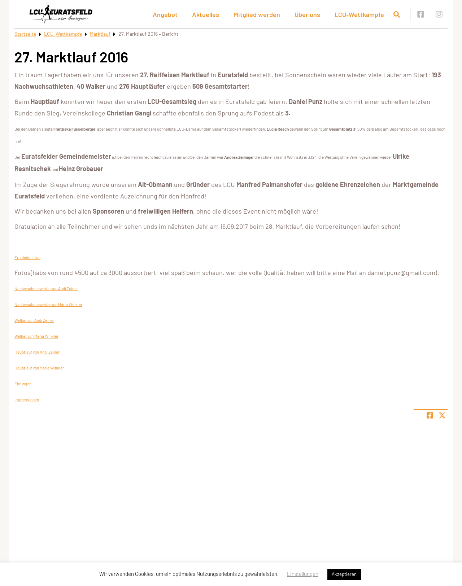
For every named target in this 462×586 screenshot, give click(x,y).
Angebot (165, 14)
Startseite (25, 34)
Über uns (307, 14)
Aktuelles (205, 14)
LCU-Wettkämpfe (359, 14)
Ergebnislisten (27, 257)
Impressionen (26, 399)
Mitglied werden (257, 14)
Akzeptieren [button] (344, 574)
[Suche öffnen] (397, 14)
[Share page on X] (442, 415)
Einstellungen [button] (302, 573)
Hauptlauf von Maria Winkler (39, 367)
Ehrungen (22, 383)
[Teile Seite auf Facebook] (429, 415)
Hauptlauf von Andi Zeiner (37, 351)
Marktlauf (100, 34)
